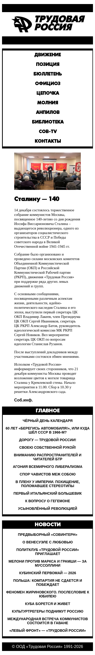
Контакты (48, 141)
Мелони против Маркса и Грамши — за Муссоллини (48, 563)
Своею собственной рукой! (47, 447)
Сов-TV (48, 132)
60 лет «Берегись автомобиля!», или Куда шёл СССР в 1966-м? (47, 430)
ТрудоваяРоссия (59, 24)
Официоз (47, 84)
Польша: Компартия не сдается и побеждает (47, 582)
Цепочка (47, 93)
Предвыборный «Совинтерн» (47, 535)
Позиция (47, 65)
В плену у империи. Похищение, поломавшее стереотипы (47, 484)
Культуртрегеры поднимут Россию (47, 611)
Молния (47, 103)
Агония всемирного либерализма (48, 467)
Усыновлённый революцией (47, 509)
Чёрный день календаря (48, 421)
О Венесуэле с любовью (48, 542)
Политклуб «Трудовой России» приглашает (47, 552)
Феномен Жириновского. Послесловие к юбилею (47, 594)
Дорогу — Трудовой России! (47, 440)
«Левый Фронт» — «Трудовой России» (47, 630)
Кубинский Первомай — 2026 (47, 573)
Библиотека (48, 122)
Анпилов (48, 113)
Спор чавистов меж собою (48, 474)
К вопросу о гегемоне (47, 501)
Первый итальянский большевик (47, 493)
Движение (47, 55)
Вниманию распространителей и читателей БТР (47, 457)
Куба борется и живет (47, 604)
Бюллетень (47, 74)
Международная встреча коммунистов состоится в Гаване (47, 621)
